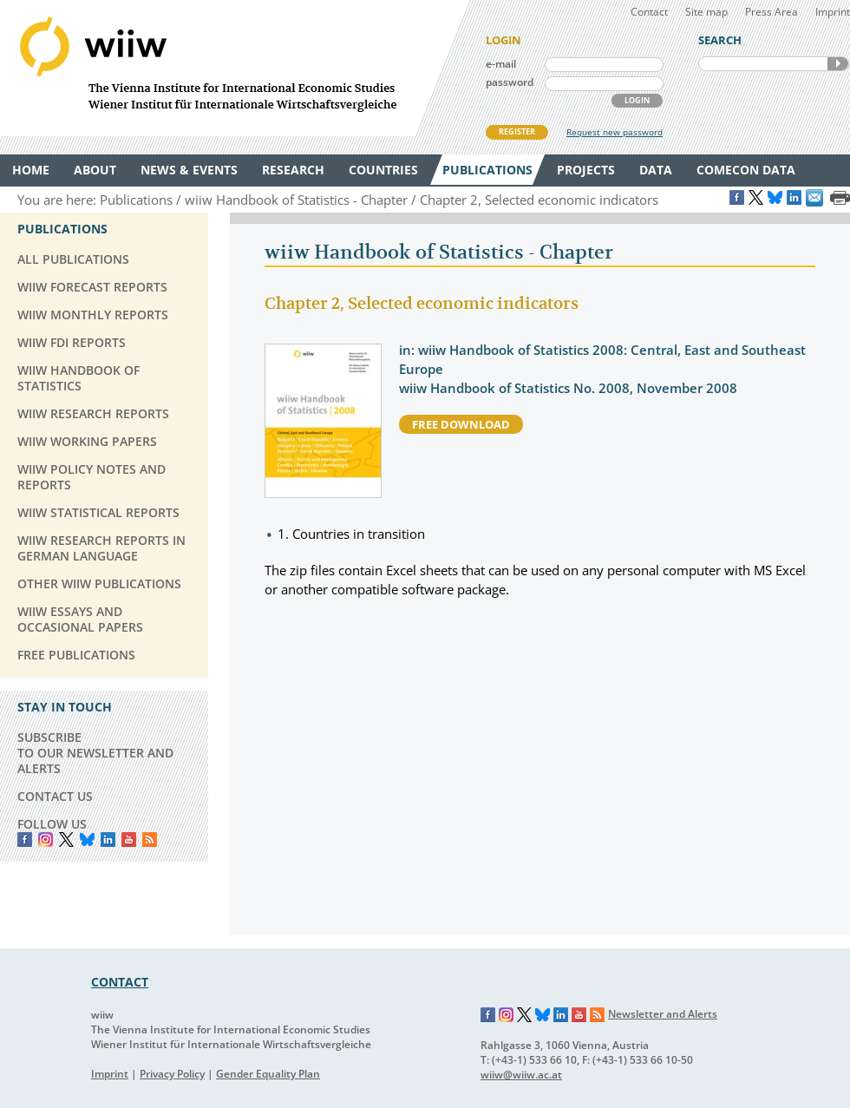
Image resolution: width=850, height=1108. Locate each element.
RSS (149, 839)
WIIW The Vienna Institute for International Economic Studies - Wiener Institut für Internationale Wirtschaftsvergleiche (234, 68)
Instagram (506, 1015)
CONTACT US (55, 796)
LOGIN (637, 100)
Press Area (771, 11)
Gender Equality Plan (268, 1073)
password (509, 82)
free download (461, 424)
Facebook (24, 839)
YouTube (128, 839)
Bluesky (87, 839)
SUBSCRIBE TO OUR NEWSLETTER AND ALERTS (95, 753)
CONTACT (119, 982)
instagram (45, 839)
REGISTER (517, 131)
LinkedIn (108, 839)
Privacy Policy (172, 1073)
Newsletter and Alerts (662, 1013)
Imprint (832, 11)
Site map (706, 11)
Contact (649, 11)
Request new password (614, 132)
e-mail (501, 63)
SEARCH (837, 63)
